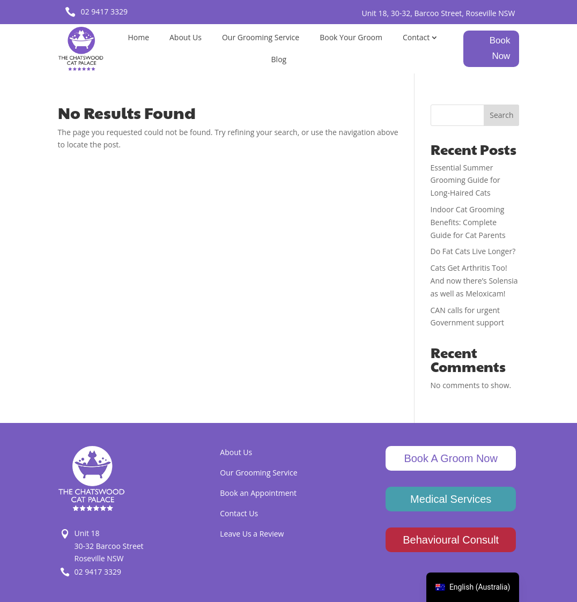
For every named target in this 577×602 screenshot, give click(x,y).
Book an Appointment (258, 493)
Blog (279, 59)
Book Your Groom (351, 37)
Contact (416, 37)
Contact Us (239, 513)
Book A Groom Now (451, 458)
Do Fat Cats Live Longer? (473, 251)
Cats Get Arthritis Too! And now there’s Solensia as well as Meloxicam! (474, 281)
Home (138, 37)
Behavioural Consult (451, 540)
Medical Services (450, 499)
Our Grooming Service (260, 37)
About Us (185, 37)
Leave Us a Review (252, 534)
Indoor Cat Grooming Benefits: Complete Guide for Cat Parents (468, 222)
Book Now (500, 48)
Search (501, 115)
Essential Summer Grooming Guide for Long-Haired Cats (465, 180)
